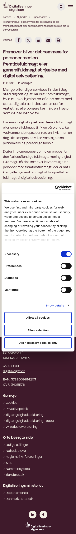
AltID (9, 463)
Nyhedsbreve (16, 451)
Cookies (11, 402)
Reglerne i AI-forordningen (24, 456)
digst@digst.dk (14, 371)
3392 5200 (11, 366)
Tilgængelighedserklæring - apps (30, 421)
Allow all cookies (38, 317)
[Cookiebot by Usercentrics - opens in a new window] (55, 187)
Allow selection (38, 330)
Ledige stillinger (17, 445)
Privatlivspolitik (17, 409)
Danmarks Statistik (20, 499)
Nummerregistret (18, 469)
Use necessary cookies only (38, 342)
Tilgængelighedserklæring (24, 415)
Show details (55, 305)
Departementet (17, 493)
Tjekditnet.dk (15, 475)
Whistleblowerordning (22, 427)
